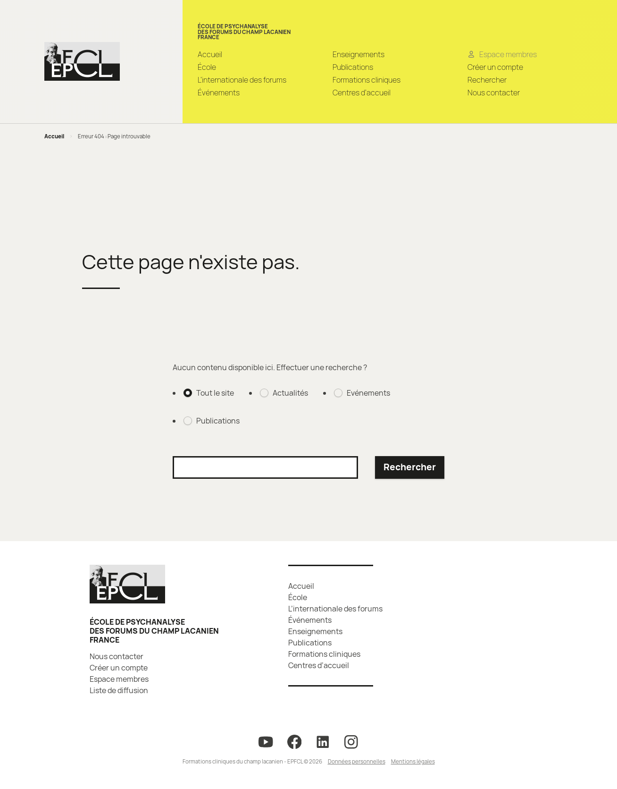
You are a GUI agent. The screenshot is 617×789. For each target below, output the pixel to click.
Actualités (290, 393)
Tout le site (215, 393)
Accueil (210, 54)
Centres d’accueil (362, 92)
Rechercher (487, 80)
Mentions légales (413, 761)
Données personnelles (356, 761)
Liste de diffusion (119, 690)
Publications (353, 67)
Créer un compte (495, 67)
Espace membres (119, 679)
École (207, 67)
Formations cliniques (366, 80)
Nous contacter (493, 92)
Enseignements (358, 54)
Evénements (368, 393)
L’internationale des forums (242, 80)
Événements (219, 92)
